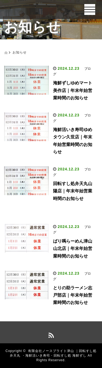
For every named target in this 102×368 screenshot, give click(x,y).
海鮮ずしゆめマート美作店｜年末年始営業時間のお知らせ (72, 90)
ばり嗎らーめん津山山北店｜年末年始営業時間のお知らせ (72, 248)
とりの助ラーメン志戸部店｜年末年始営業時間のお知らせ (72, 295)
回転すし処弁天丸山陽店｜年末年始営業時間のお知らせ (72, 191)
